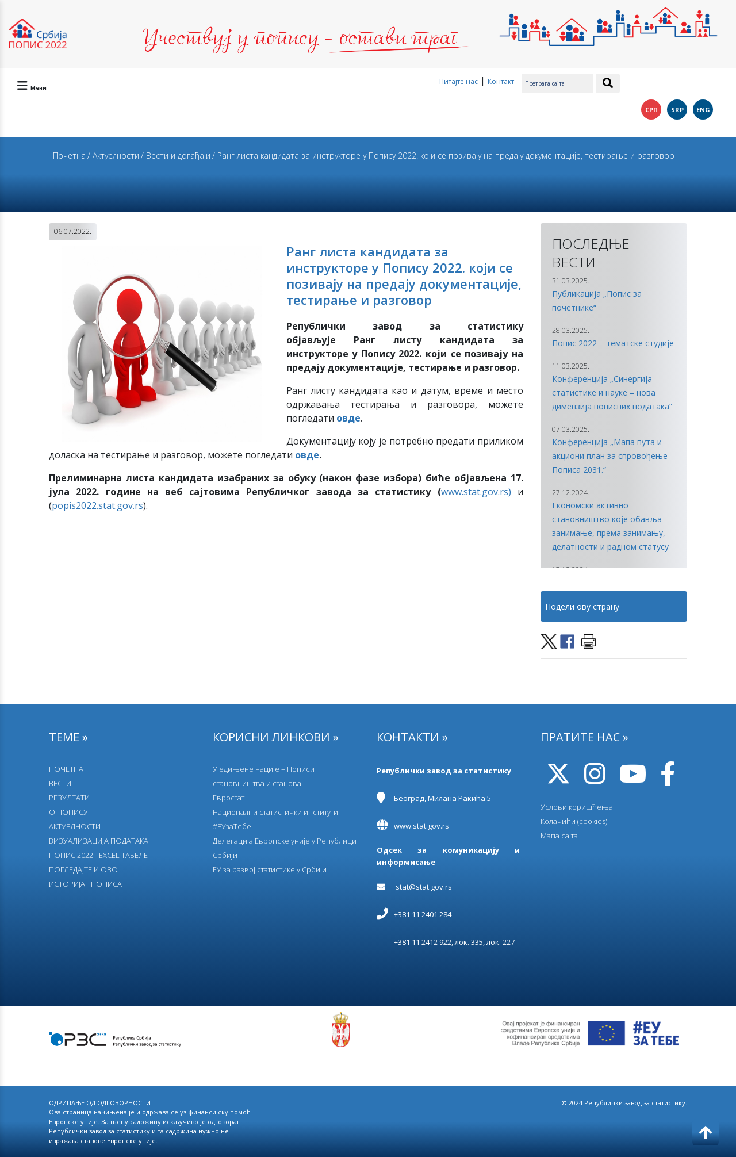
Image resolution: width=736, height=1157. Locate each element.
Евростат (228, 797)
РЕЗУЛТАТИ (69, 797)
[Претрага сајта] (557, 83)
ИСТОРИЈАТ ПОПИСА (85, 884)
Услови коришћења (576, 807)
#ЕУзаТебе (232, 826)
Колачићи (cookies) (573, 821)
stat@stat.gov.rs (424, 887)
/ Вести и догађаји (175, 155)
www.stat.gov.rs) (476, 491)
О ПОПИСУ (68, 812)
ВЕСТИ (60, 783)
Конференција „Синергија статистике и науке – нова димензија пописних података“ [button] (612, 392)
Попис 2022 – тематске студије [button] (613, 343)
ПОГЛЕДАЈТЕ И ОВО (83, 869)
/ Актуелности (113, 155)
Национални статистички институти (275, 812)
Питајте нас (458, 81)
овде (307, 455)
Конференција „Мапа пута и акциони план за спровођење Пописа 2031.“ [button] (610, 455)
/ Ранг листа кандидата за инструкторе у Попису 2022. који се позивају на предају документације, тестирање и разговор (443, 155)
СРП (651, 109)
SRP (677, 109)
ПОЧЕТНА (66, 769)
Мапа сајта (559, 835)
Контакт (501, 81)
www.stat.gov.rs (421, 826)
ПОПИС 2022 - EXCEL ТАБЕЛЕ (98, 855)
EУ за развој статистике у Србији (270, 869)
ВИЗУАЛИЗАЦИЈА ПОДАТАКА (98, 841)
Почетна (69, 155)
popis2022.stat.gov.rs (97, 505)
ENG (703, 109)
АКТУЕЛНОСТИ (75, 826)
